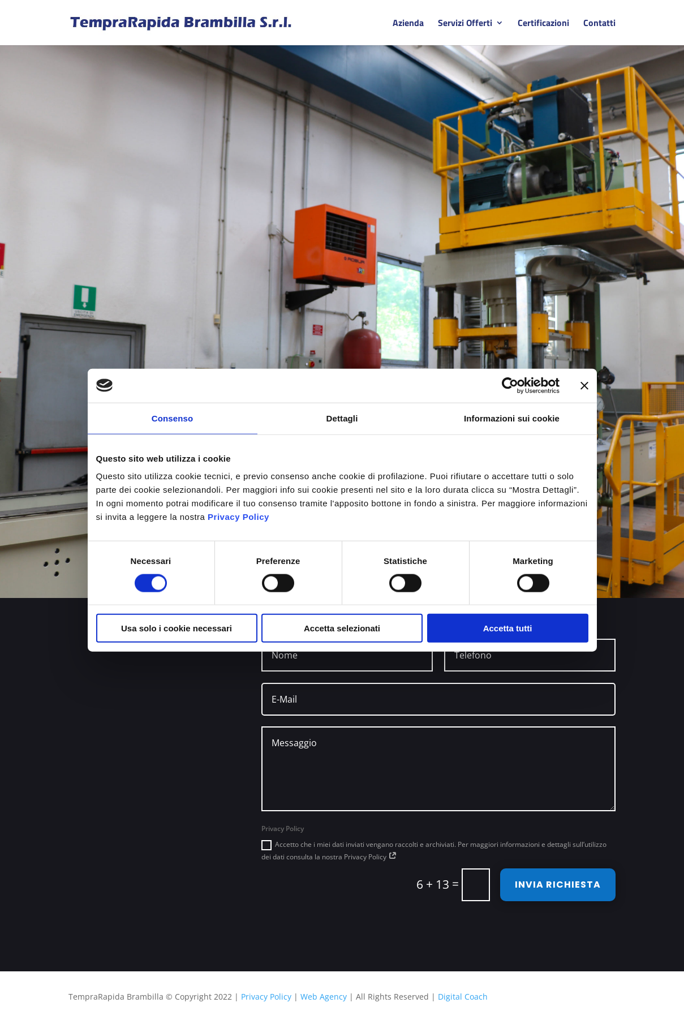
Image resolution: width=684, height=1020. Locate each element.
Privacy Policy (238, 517)
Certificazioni (543, 24)
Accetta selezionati (342, 628)
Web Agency (323, 996)
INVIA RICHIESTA (558, 884)
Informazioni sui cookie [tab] (512, 418)
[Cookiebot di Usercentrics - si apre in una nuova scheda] (510, 385)
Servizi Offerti (465, 24)
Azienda (408, 24)
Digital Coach (463, 996)
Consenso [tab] (172, 418)
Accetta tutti (507, 628)
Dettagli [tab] (342, 418)
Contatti (599, 24)
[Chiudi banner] (584, 385)
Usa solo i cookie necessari (176, 628)
